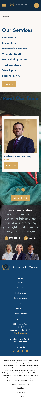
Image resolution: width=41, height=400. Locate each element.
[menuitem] (20, 388)
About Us (20, 288)
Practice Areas (20, 293)
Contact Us (20, 308)
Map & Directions (20, 333)
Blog (20, 303)
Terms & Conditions (20, 314)
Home (20, 283)
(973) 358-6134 (20, 342)
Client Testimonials (20, 298)
